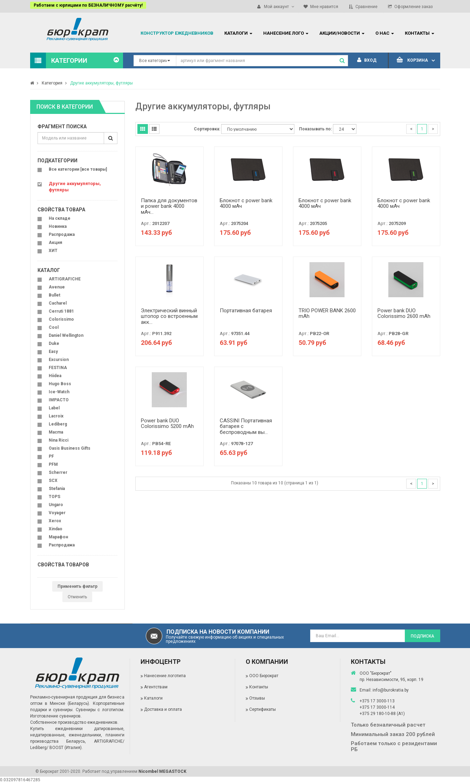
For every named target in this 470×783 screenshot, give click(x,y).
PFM (53, 464)
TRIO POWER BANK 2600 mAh (327, 313)
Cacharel (58, 303)
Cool (54, 327)
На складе (59, 218)
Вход (366, 60)
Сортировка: (207, 129)
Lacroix (56, 416)
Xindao (55, 528)
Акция (55, 242)
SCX (53, 480)
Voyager (57, 512)
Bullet (54, 295)
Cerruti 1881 (61, 311)
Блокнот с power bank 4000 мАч (246, 203)
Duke (54, 343)
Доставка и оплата (163, 709)
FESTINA (58, 367)
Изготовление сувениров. (56, 716)
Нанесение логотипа (165, 675)
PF (51, 456)
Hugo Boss (60, 383)
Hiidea (55, 375)
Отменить (77, 596)
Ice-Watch (59, 391)
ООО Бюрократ (263, 675)
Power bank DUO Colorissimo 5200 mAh (167, 423)
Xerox (55, 520)
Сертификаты (262, 709)
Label (54, 408)
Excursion (59, 359)
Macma (56, 432)
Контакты (258, 687)
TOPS (54, 496)
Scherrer (58, 472)
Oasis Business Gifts (69, 448)
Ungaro (56, 504)
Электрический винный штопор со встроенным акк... (169, 316)
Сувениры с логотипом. (100, 709)
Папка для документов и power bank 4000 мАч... (169, 206)
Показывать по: (315, 129)
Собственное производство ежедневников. (74, 722)
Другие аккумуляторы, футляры (101, 83)
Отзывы (257, 698)
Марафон (58, 537)
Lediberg (58, 424)
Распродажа (62, 234)
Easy (53, 351)
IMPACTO (59, 399)
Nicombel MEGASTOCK (162, 771)
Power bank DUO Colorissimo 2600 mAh (403, 313)
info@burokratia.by (391, 690)
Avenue (57, 287)
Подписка (422, 636)
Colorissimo (61, 319)
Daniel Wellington (66, 335)
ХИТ (53, 250)
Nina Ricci (58, 440)
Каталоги (153, 698)
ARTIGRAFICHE (65, 279)
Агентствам (156, 687)
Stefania (57, 488)
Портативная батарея (246, 310)
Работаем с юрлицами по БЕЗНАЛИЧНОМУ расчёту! (88, 5)
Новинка (58, 226)
